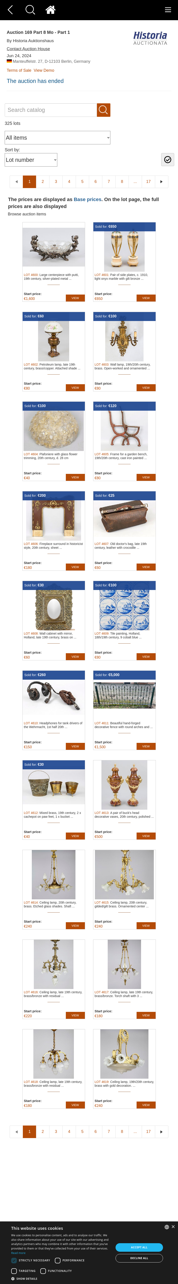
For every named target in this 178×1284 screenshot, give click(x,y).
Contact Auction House (28, 48)
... (135, 181)
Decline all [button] (139, 1258)
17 (148, 181)
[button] (61, 1278)
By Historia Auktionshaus (30, 40)
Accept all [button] (139, 1247)
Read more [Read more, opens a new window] (18, 1253)
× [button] (173, 1227)
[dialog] (89, 1252)
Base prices (87, 199)
